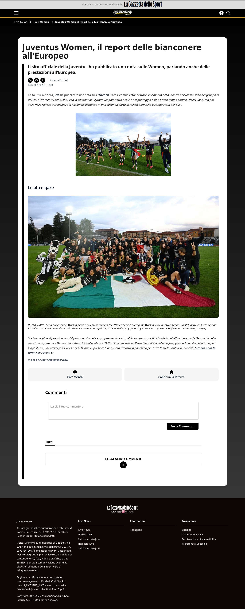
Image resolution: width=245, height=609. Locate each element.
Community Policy (192, 534)
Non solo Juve (86, 543)
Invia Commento (182, 426)
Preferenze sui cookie (194, 543)
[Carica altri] (123, 464)
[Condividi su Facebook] (36, 80)
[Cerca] (228, 12)
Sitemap (187, 529)
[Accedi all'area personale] (221, 13)
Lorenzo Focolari (59, 80)
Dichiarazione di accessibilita (199, 539)
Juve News (20, 22)
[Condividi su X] (42, 80)
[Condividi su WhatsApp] (30, 80)
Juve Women (41, 22)
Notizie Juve (85, 534)
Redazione (136, 529)
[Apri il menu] (16, 12)
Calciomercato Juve (89, 539)
